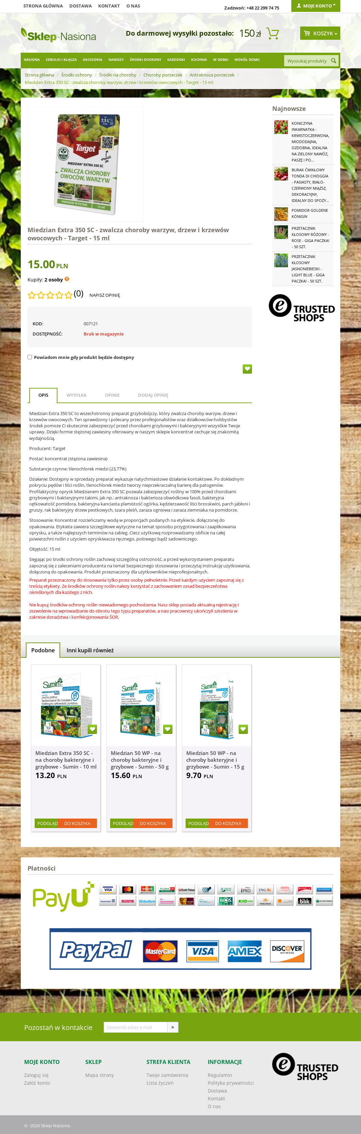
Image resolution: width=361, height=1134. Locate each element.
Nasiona (32, 59)
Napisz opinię (104, 295)
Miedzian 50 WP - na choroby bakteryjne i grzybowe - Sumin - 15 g (215, 760)
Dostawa (80, 6)
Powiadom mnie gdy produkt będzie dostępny (81, 357)
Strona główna (43, 6)
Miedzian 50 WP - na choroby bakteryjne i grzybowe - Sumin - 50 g (140, 760)
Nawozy (116, 59)
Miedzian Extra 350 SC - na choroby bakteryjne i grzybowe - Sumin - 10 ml (66, 760)
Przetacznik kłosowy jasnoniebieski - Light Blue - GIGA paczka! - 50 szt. (308, 269)
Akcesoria (92, 59)
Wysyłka (77, 395)
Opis (43, 395)
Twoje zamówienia (167, 1075)
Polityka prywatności (231, 1083)
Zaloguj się (36, 1075)
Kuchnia (199, 59)
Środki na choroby (117, 75)
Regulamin (220, 1075)
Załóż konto (37, 1083)
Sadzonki (176, 59)
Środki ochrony (145, 59)
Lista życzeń (160, 1083)
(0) (78, 293)
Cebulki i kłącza (61, 59)
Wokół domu (247, 59)
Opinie (112, 395)
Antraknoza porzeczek (212, 75)
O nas (133, 6)
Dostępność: (48, 334)
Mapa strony (99, 1075)
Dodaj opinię (153, 395)
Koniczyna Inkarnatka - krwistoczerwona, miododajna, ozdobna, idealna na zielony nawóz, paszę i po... (310, 141)
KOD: (38, 324)
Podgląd (47, 823)
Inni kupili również (90, 650)
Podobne (43, 650)
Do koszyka (77, 823)
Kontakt (109, 6)
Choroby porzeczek (163, 75)
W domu (220, 59)
